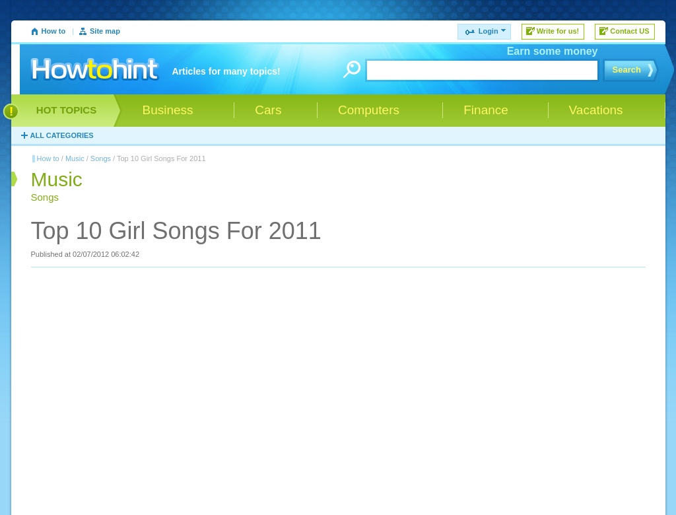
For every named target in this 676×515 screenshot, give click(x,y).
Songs (100, 158)
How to (54, 31)
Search (627, 70)
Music (74, 158)
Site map (105, 31)
